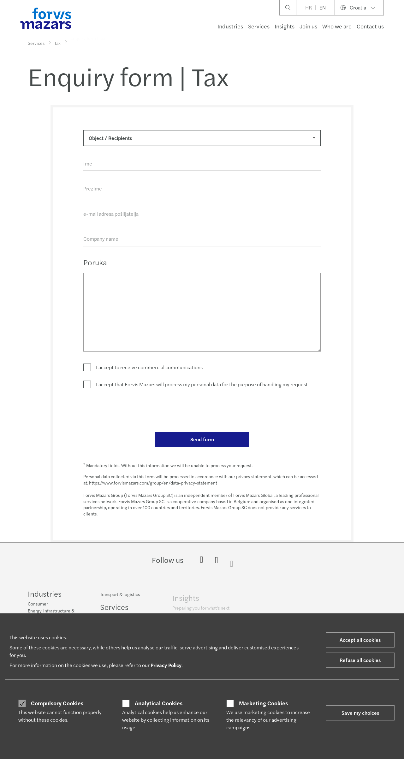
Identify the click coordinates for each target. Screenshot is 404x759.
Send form (202, 439)
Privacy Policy (166, 665)
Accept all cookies (360, 639)
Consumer (38, 604)
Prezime (92, 188)
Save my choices (360, 712)
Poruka (95, 262)
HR (308, 7)
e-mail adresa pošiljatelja (111, 213)
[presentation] (131, 409)
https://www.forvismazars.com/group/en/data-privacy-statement (153, 482)
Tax (57, 41)
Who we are (337, 26)
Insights (284, 26)
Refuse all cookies (360, 660)
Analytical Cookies (158, 703)
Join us (308, 26)
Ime (87, 163)
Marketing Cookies (263, 703)
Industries (230, 26)
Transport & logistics (120, 598)
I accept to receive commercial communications (149, 367)
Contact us (370, 26)
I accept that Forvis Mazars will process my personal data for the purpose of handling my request (202, 384)
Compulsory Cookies (57, 703)
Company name (100, 238)
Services (259, 26)
